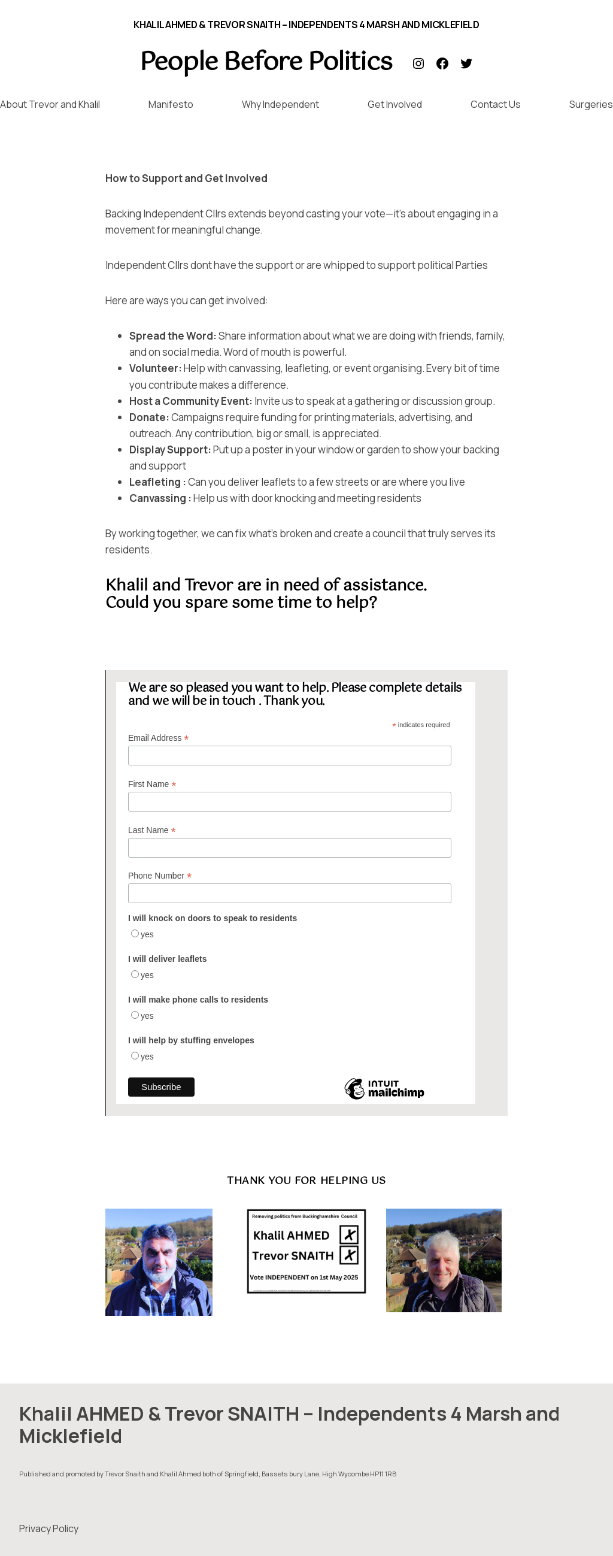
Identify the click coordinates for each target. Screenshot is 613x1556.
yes (147, 934)
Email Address (158, 738)
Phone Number (160, 876)
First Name (152, 784)
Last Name (152, 830)
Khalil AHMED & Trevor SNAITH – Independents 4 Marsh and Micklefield (306, 24)
